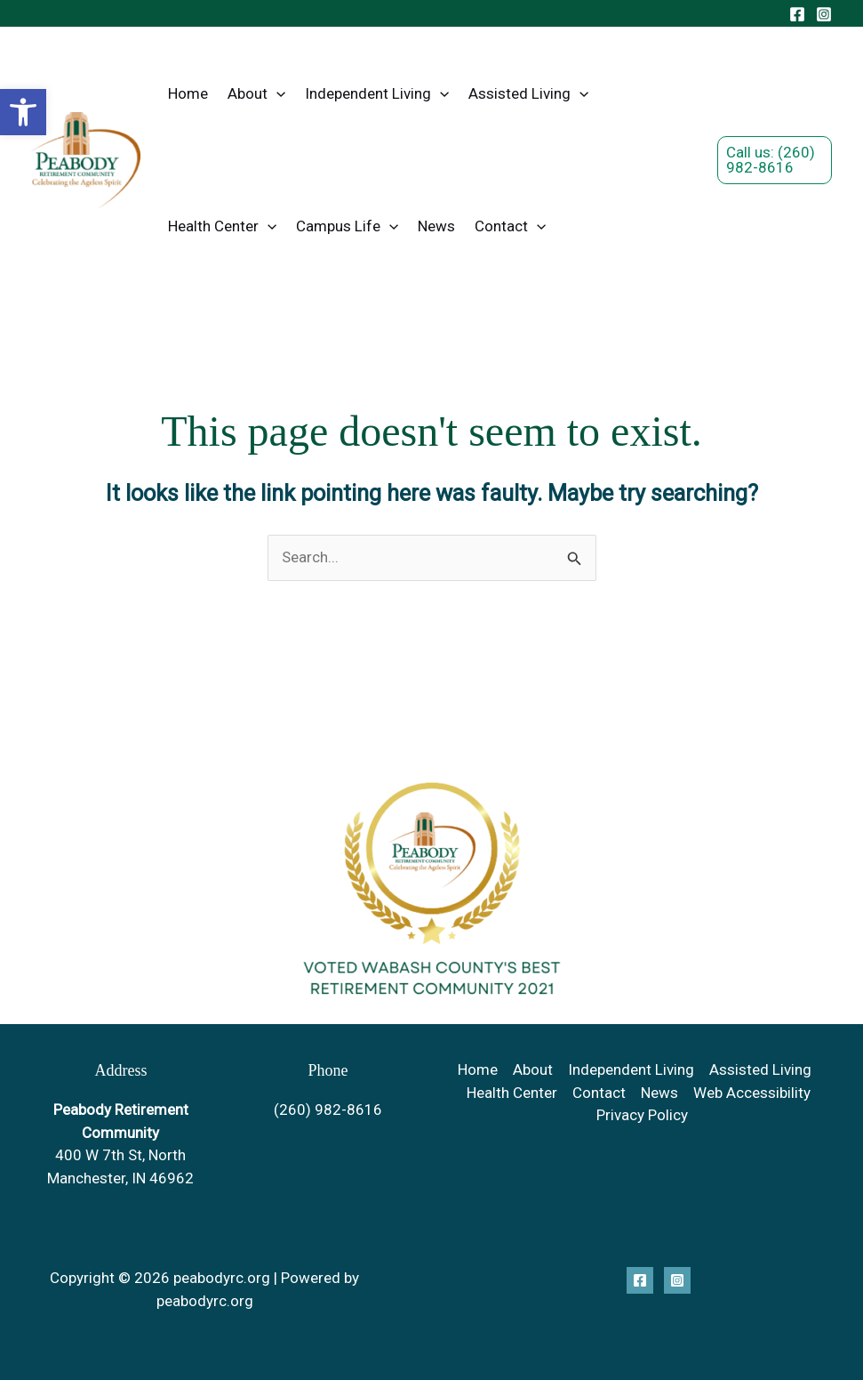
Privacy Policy (642, 1115)
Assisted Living (528, 93)
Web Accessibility (752, 1093)
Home (188, 93)
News (436, 226)
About (256, 93)
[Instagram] (824, 14)
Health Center (222, 226)
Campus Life (347, 226)
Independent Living (377, 93)
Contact (510, 226)
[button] (23, 112)
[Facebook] (797, 14)
